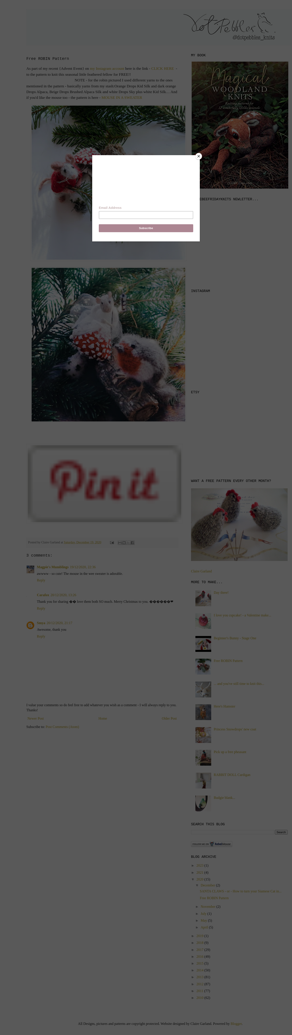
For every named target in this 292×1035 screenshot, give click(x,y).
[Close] (198, 156)
